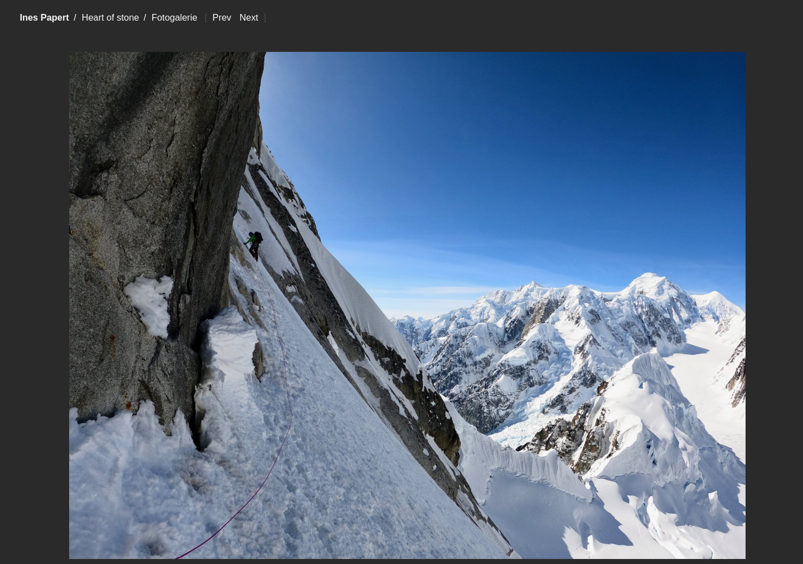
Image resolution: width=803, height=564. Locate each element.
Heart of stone (110, 17)
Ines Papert (44, 17)
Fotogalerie (174, 17)
